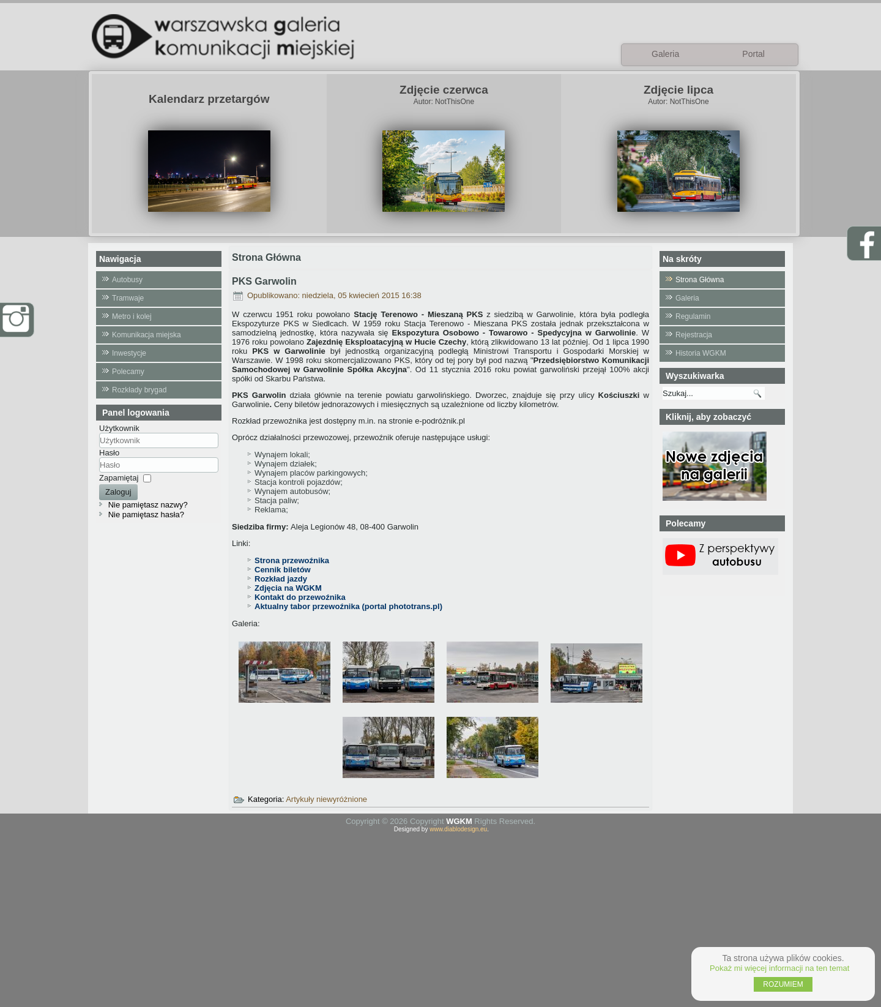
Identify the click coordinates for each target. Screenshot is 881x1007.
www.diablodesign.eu (458, 829)
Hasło (109, 452)
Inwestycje (129, 353)
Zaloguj (118, 491)
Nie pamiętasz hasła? (146, 514)
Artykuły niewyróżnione (326, 799)
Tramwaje (128, 298)
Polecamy (128, 371)
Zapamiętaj (118, 477)
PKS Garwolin (264, 281)
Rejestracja (693, 335)
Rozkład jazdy (281, 578)
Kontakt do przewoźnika (300, 597)
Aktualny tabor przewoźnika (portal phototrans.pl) (348, 606)
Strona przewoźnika (292, 560)
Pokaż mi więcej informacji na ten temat (779, 968)
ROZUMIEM (783, 984)
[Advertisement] (440, 918)
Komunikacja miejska (146, 335)
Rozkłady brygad (139, 390)
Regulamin (692, 316)
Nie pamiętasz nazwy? (148, 504)
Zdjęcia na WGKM (288, 588)
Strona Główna (699, 279)
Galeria (687, 298)
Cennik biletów (283, 569)
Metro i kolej (132, 316)
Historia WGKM (700, 353)
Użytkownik (119, 428)
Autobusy (127, 279)
